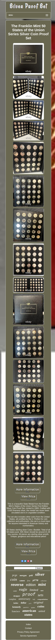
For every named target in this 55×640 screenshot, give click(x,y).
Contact (28, 628)
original (38, 602)
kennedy (16, 607)
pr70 (30, 603)
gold (31, 575)
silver (39, 574)
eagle (23, 589)
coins (40, 606)
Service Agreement (28, 636)
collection (43, 581)
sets (40, 595)
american (29, 611)
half (34, 599)
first (28, 581)
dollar (23, 603)
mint (42, 584)
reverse (17, 585)
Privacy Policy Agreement (28, 632)
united (41, 611)
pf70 (35, 580)
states (28, 614)
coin (13, 579)
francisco (16, 611)
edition (31, 585)
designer (16, 596)
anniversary (24, 599)
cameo (22, 581)
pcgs (14, 575)
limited (34, 590)
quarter (33, 607)
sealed (15, 591)
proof (29, 594)
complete (12, 599)
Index (28, 624)
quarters (26, 607)
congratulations (42, 599)
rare (42, 591)
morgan (23, 575)
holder (15, 603)
